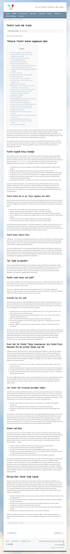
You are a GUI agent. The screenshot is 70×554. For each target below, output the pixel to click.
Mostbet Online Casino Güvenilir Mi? (20, 78)
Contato (21, 16)
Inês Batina (25, 31)
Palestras (42, 13)
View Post (20, 19)
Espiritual (33, 13)
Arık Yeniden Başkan (16, 97)
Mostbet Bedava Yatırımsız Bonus (20, 58)
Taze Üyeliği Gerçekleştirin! (18, 60)
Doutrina (57, 13)
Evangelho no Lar (26, 541)
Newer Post (12, 533)
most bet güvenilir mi (22, 161)
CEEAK (14, 13)
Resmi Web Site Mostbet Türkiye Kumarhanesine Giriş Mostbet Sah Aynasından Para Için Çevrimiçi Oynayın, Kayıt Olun (23, 65)
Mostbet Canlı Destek (17, 76)
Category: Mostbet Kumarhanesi (19, 100)
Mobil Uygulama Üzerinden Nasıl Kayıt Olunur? (23, 98)
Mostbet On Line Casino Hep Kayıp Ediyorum (23, 89)
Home (8, 13)
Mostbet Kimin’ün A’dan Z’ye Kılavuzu (21, 102)
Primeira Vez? (23, 13)
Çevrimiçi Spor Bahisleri (17, 95)
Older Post (58, 533)
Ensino (49, 13)
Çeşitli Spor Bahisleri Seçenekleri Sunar (21, 119)
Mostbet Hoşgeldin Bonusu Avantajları (21, 52)
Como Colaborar (11, 16)
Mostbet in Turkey (12, 19)
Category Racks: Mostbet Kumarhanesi (21, 108)
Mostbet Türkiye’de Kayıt (17, 110)
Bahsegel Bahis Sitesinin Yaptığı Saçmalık (22, 74)
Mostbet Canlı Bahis (16, 73)
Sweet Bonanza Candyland (18, 124)
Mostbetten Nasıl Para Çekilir (18, 62)
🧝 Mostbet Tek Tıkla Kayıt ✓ (19, 84)
